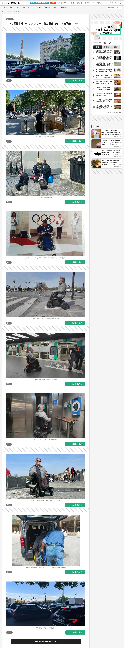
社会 (11, 7)
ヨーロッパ (16, 11)
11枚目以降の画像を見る (44, 641)
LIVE (105, 3)
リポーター (114, 3)
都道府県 (64, 7)
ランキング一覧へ (113, 112)
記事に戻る (77, 80)
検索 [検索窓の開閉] (120, 3)
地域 (99, 3)
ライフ (30, 7)
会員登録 (111, 7)
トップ (3, 11)
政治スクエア (63, 3)
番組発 (79, 3)
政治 (5, 7)
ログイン (118, 7)
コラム (55, 7)
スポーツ (47, 7)
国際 (23, 7)
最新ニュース (90, 3)
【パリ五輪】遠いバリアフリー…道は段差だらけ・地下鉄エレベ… (43, 23)
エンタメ (38, 7)
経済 (17, 7)
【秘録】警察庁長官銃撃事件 (39, 3)
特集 (72, 3)
